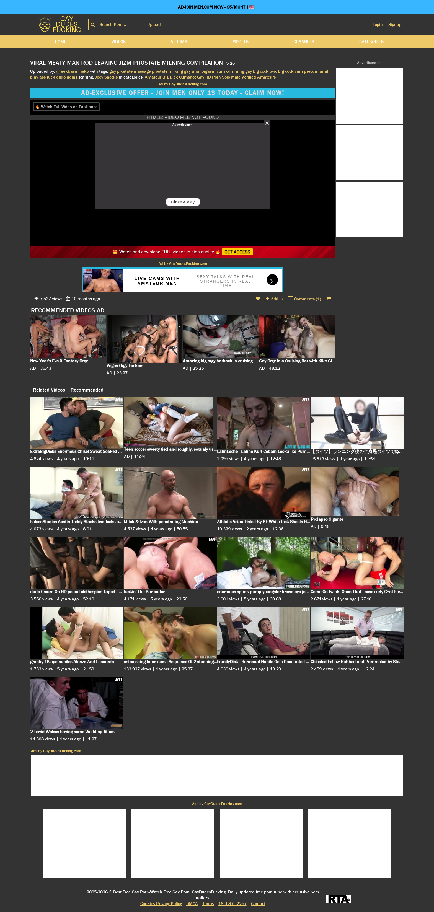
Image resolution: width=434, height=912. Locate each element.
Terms (208, 903)
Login (378, 24)
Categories (371, 42)
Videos (119, 42)
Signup (395, 24)
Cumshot (187, 77)
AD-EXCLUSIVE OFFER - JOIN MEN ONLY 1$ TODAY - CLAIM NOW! (182, 93)
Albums (178, 42)
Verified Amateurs (259, 77)
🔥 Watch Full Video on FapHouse (66, 107)
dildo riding (67, 77)
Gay (200, 77)
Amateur (153, 77)
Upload (154, 24)
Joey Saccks (106, 77)
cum (221, 71)
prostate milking (167, 71)
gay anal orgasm (200, 71)
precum (311, 71)
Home (60, 42)
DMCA (192, 903)
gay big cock (256, 71)
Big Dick (170, 77)
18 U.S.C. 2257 (232, 903)
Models (240, 42)
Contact (258, 903)
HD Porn (213, 77)
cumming (235, 71)
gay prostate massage (130, 71)
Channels (303, 42)
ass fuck (47, 77)
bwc (273, 71)
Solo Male (231, 77)
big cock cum (290, 71)
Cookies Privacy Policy (161, 903)
